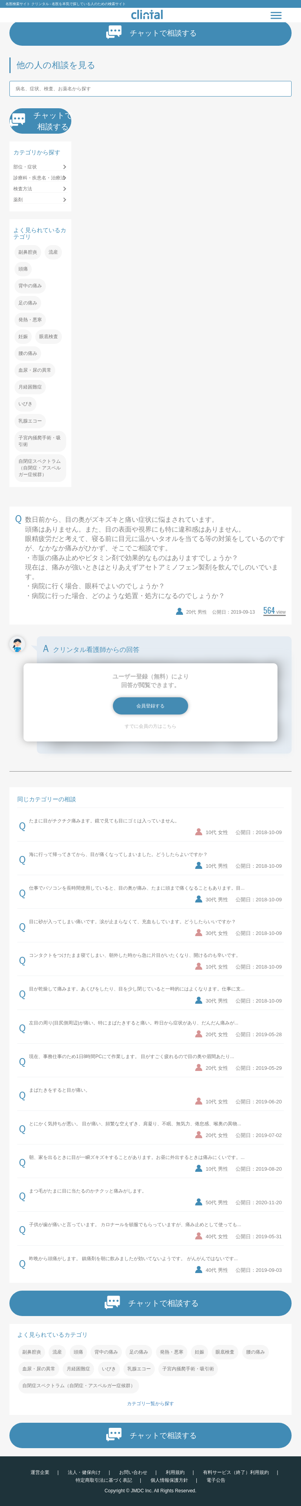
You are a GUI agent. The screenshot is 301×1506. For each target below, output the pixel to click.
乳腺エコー (30, 421)
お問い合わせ (133, 1472)
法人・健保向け (84, 1472)
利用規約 (175, 1472)
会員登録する (150, 706)
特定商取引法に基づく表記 (104, 1480)
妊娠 (23, 336)
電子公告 (216, 1480)
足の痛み (27, 303)
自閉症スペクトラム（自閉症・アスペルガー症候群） (39, 467)
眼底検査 (48, 336)
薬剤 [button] (18, 199)
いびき (25, 403)
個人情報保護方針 (169, 1480)
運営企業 (40, 1472)
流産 (53, 252)
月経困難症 (30, 387)
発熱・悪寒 (30, 319)
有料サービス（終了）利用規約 (236, 1472)
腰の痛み (27, 353)
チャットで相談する (152, 32)
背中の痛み (30, 285)
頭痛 (23, 269)
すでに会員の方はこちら (150, 726)
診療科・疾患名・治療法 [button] (39, 178)
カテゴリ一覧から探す (150, 1403)
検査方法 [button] (22, 189)
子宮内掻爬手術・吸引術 (39, 441)
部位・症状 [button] (25, 167)
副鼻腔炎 (27, 252)
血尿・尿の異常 (34, 370)
